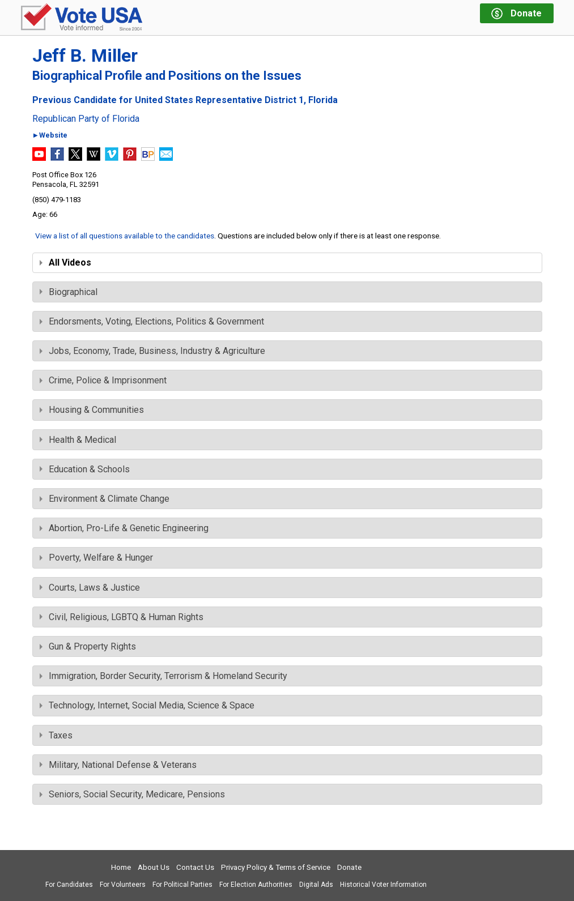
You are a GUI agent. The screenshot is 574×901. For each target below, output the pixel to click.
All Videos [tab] (65, 262)
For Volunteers (123, 885)
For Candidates (69, 885)
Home (121, 867)
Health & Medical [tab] (78, 439)
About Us (153, 867)
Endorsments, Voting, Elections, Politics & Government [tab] (152, 321)
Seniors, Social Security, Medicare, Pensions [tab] (132, 794)
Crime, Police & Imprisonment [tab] (103, 380)
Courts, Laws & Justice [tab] (90, 587)
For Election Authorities (255, 885)
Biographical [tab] (68, 292)
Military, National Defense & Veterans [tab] (118, 764)
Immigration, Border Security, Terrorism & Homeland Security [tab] (163, 676)
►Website (50, 135)
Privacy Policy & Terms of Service (275, 867)
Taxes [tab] (56, 735)
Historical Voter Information (383, 885)
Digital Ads (316, 885)
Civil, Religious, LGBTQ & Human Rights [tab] (121, 617)
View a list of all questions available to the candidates (124, 235)
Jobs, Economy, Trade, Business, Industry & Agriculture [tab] (152, 350)
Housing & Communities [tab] (92, 409)
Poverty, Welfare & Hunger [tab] (96, 557)
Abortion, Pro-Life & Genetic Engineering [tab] (124, 528)
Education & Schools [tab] (85, 469)
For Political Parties (182, 885)
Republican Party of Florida (85, 118)
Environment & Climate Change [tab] (104, 498)
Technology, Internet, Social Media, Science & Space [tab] (147, 705)
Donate (349, 867)
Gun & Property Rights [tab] (88, 646)
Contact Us (195, 867)
